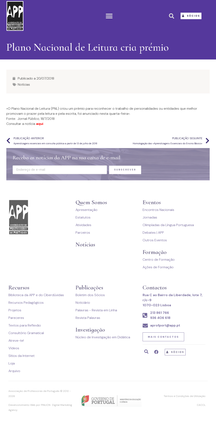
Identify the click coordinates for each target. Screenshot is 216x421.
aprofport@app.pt (165, 325)
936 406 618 (160, 318)
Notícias (24, 84)
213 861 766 (159, 312)
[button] (109, 16)
